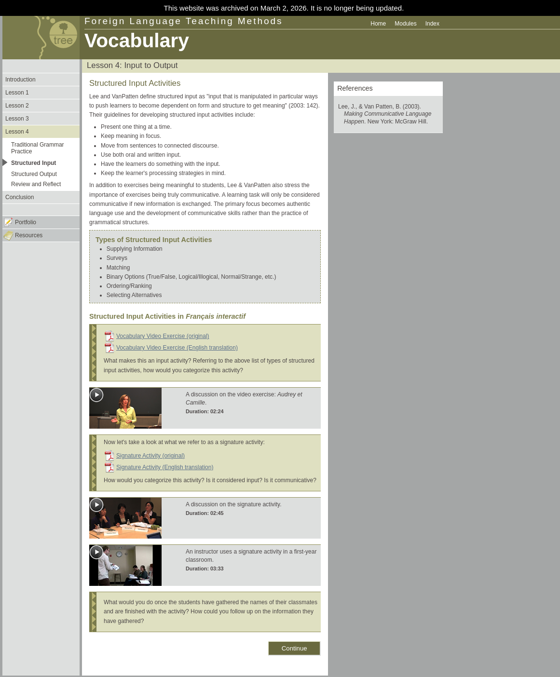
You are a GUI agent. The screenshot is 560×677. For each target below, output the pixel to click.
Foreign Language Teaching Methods (183, 21)
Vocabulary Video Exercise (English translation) (177, 347)
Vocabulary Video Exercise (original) (162, 336)
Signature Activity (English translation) (164, 467)
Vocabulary (136, 40)
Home (378, 23)
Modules (405, 23)
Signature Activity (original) (150, 455)
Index (432, 23)
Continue (294, 648)
